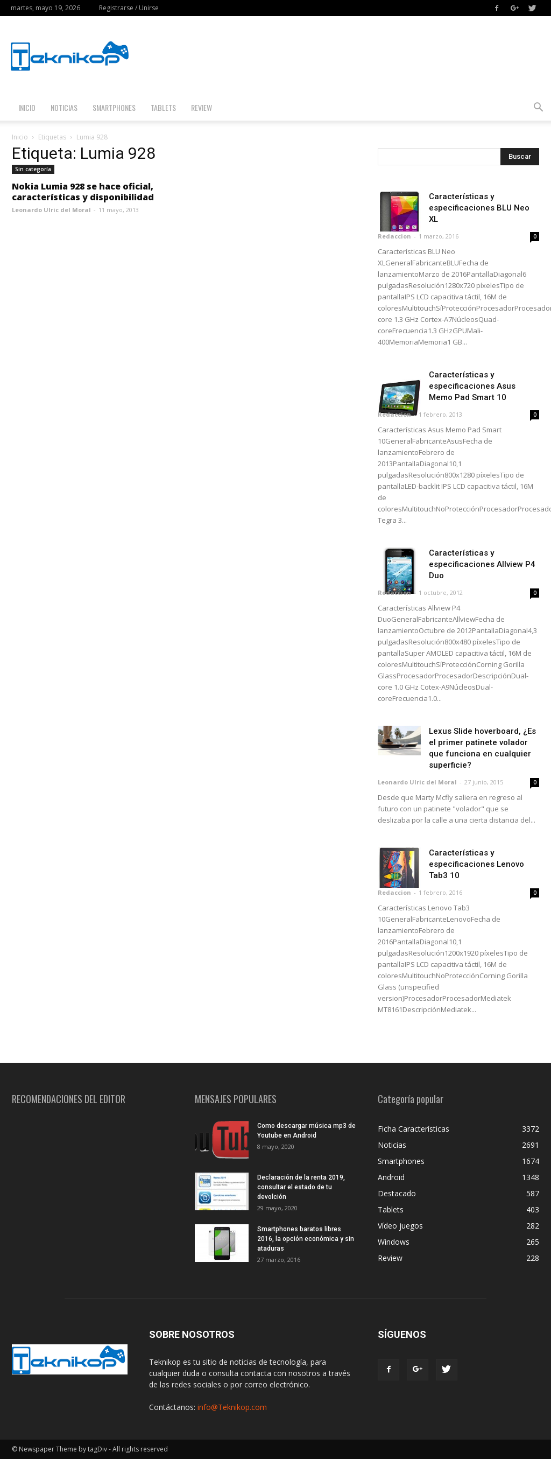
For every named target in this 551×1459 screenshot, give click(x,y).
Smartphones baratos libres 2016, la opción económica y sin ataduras (305, 1238)
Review (201, 107)
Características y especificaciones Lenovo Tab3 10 (476, 864)
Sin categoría (33, 169)
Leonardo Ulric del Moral (51, 210)
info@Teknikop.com (232, 1407)
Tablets (163, 107)
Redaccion (394, 236)
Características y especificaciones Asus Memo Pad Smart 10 (472, 386)
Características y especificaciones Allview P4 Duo (482, 564)
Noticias (64, 107)
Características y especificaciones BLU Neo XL (479, 208)
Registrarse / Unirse (129, 7)
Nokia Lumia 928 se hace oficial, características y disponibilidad (83, 191)
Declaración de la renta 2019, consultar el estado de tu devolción (301, 1187)
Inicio (27, 107)
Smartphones (114, 107)
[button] (538, 108)
